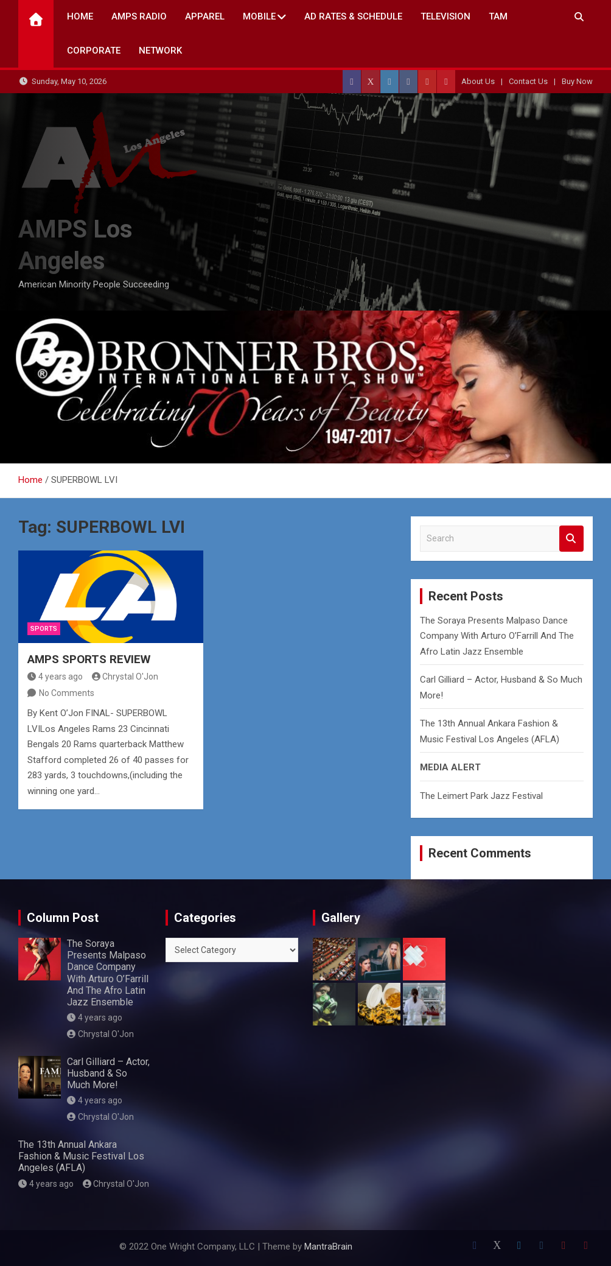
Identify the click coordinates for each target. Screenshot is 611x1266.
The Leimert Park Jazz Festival (481, 795)
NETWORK (160, 50)
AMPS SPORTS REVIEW (88, 659)
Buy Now (577, 81)
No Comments (66, 693)
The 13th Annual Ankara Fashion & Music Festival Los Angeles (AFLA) (81, 1156)
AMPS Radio (139, 16)
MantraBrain (328, 1246)
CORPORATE (93, 50)
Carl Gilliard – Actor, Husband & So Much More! (108, 1073)
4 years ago (55, 676)
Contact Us (528, 81)
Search (571, 539)
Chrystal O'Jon (125, 676)
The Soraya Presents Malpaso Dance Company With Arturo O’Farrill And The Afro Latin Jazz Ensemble (497, 636)
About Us (478, 81)
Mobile (259, 16)
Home (80, 16)
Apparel (205, 16)
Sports (43, 629)
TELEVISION (445, 16)
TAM (498, 16)
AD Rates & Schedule (353, 16)
